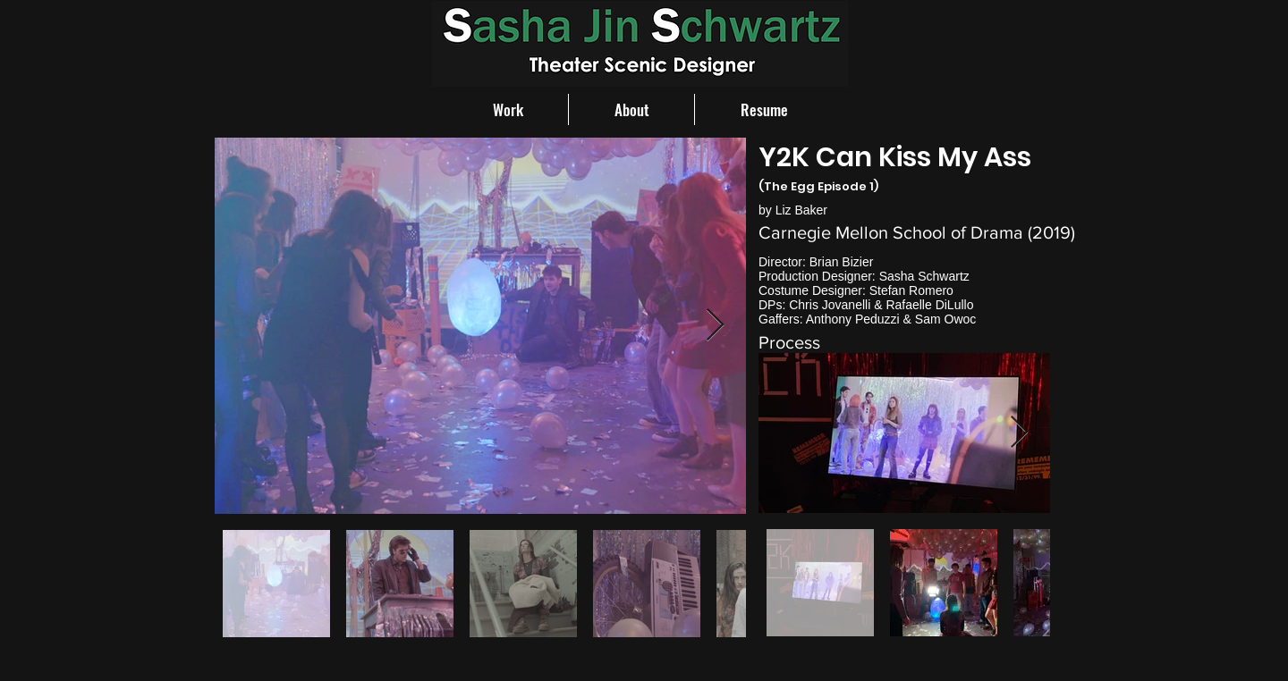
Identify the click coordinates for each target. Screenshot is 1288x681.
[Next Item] (715, 325)
